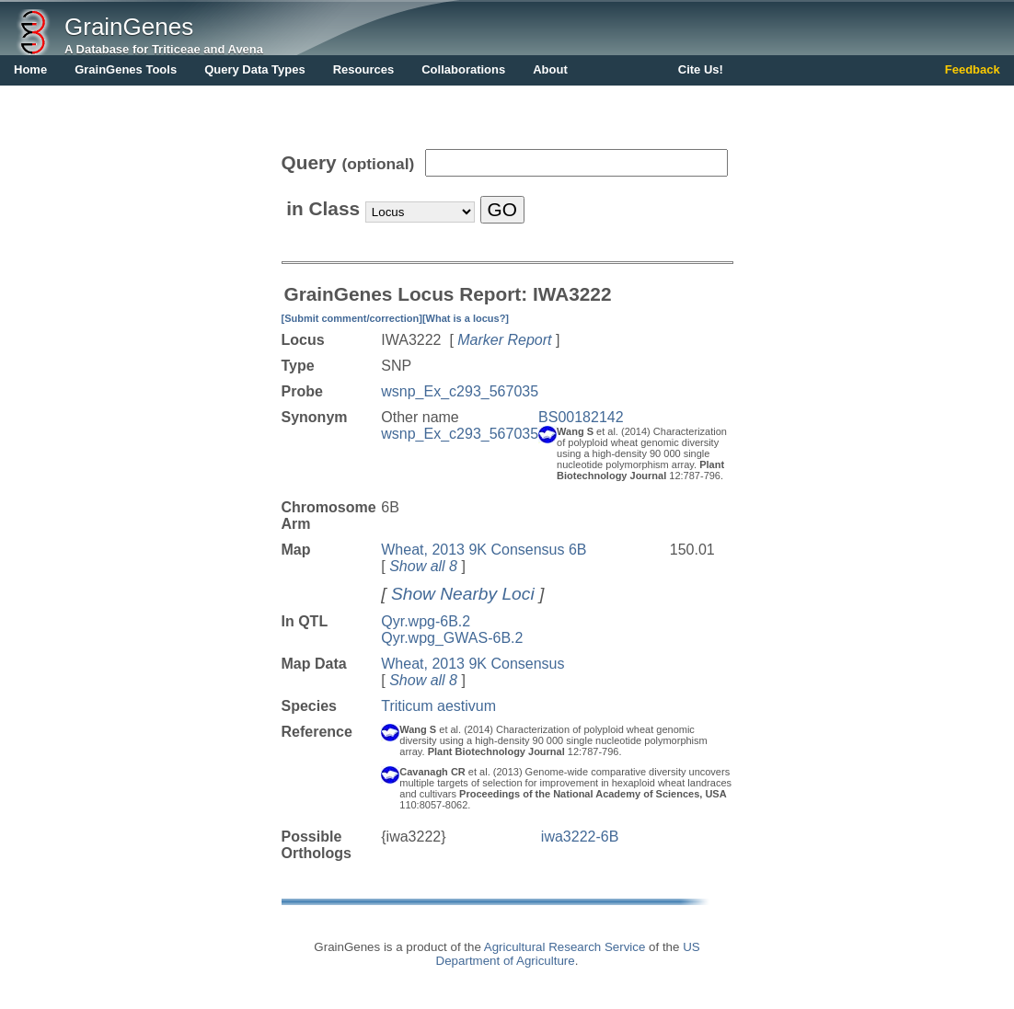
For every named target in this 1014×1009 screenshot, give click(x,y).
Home (30, 69)
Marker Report (504, 340)
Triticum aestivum (438, 706)
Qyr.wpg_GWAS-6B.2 (452, 638)
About (550, 69)
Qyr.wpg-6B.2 (425, 621)
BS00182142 (581, 417)
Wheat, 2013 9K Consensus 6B (483, 549)
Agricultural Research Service (565, 947)
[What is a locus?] (465, 318)
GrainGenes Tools (126, 69)
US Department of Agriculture (568, 954)
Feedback (972, 69)
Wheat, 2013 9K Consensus (472, 663)
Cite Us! (700, 69)
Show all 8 (423, 566)
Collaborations (463, 69)
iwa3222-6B (580, 836)
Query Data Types (254, 69)
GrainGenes (128, 26)
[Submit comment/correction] (352, 318)
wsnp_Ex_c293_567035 (459, 391)
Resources (363, 69)
